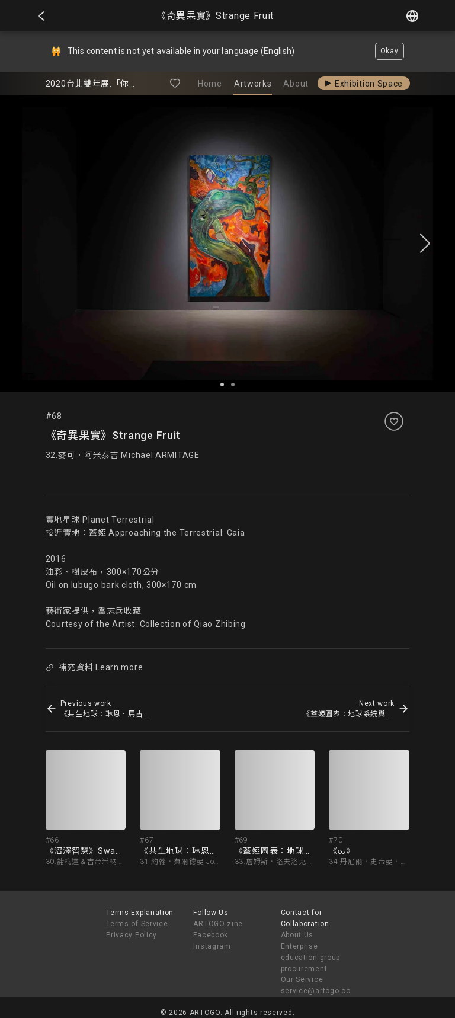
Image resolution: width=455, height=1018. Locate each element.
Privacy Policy (131, 935)
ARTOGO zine (218, 924)
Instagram (211, 946)
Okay (389, 51)
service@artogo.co (316, 991)
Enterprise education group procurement (311, 957)
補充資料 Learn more (94, 667)
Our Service (302, 979)
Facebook (210, 935)
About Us (297, 935)
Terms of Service (137, 924)
